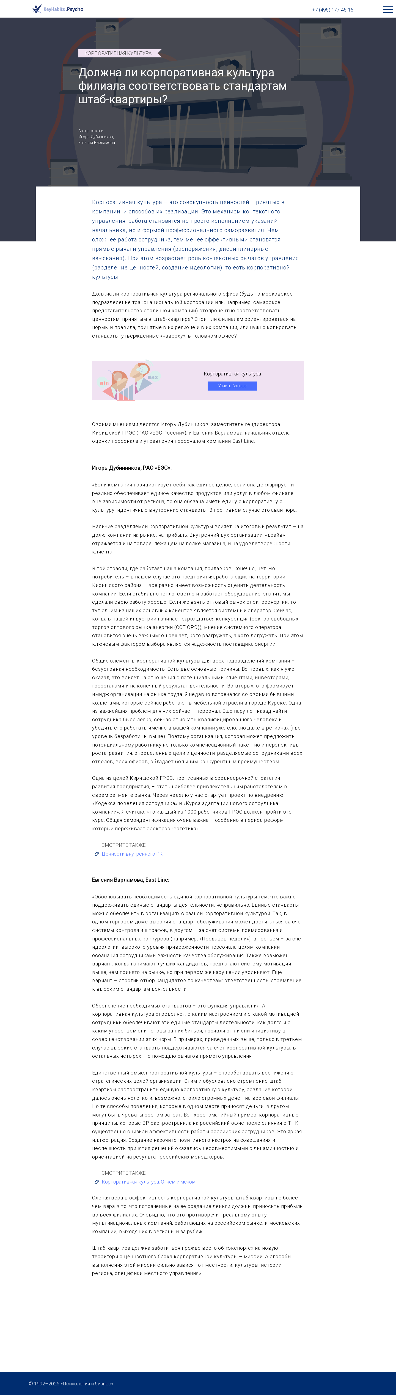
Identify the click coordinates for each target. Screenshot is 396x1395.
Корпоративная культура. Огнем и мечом (145, 1182)
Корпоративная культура (118, 53)
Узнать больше (232, 385)
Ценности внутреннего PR (128, 853)
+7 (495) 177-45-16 (332, 10)
